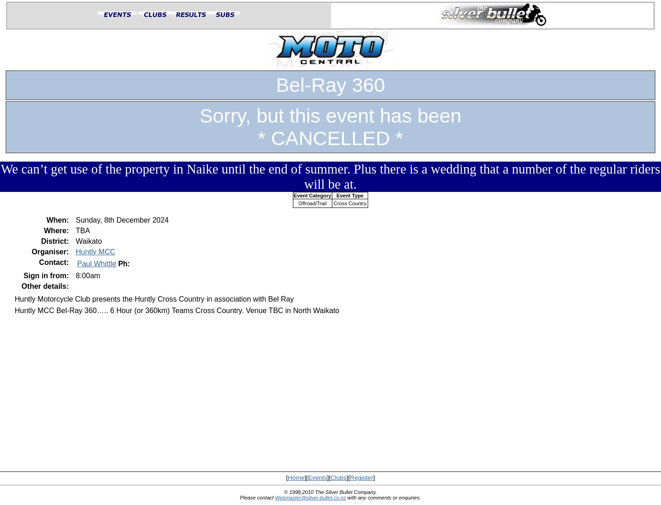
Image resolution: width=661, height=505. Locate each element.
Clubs (338, 477)
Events (317, 477)
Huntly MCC (95, 252)
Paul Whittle (96, 264)
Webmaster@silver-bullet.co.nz (310, 497)
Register (361, 477)
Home (296, 477)
